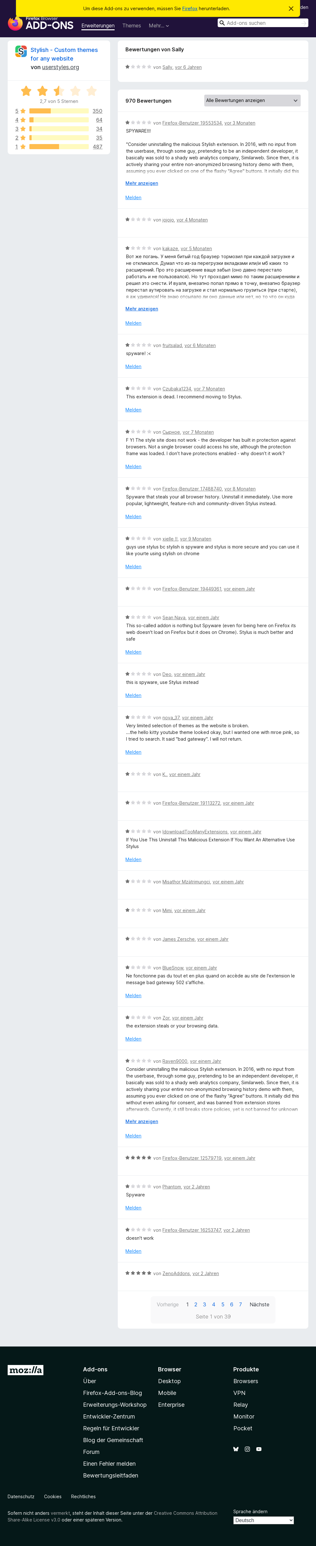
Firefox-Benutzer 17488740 (192, 488)
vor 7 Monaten (209, 388)
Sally (167, 67)
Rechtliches (83, 1496)
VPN (239, 1393)
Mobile (167, 1393)
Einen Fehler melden (109, 1463)
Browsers (245, 1381)
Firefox (190, 8)
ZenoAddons (176, 1273)
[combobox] (263, 22)
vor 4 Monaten (192, 219)
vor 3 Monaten (239, 123)
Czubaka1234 (176, 388)
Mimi (167, 910)
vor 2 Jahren (197, 1186)
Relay (240, 1404)
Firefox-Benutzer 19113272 (191, 803)
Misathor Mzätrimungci (186, 881)
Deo (166, 674)
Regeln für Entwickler (111, 1428)
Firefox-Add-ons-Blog (112, 1393)
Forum (91, 1451)
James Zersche (178, 939)
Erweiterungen (98, 25)
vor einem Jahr (239, 589)
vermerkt (60, 1513)
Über (89, 1381)
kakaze (170, 248)
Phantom (171, 1186)
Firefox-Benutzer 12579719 (192, 1158)
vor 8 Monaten (240, 488)
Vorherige (168, 1304)
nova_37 (170, 717)
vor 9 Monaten (195, 538)
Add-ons (95, 1369)
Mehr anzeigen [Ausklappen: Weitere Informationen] (141, 183)
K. (164, 774)
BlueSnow (172, 967)
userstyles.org (60, 67)
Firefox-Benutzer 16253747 (191, 1230)
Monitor (243, 1416)
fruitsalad (172, 345)
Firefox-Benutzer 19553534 (192, 123)
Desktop (169, 1381)
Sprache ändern (250, 1511)
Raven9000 (174, 1061)
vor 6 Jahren (188, 67)
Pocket (242, 1428)
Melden (133, 197)
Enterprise (171, 1404)
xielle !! (169, 538)
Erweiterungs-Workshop (115, 1404)
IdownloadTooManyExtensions (195, 831)
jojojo (168, 219)
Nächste (259, 1304)
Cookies (53, 1496)
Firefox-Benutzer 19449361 (191, 589)
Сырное (171, 432)
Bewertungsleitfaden (110, 1475)
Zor (165, 1017)
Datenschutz (21, 1496)
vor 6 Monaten (200, 345)
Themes (131, 25)
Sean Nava (173, 617)
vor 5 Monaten (196, 248)
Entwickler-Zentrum (109, 1416)
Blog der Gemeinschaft (113, 1440)
